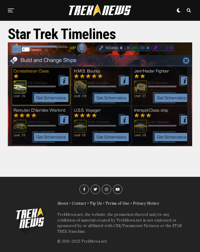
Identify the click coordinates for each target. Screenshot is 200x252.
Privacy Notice (146, 203)
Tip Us (96, 203)
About (62, 203)
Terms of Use (117, 203)
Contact (79, 203)
